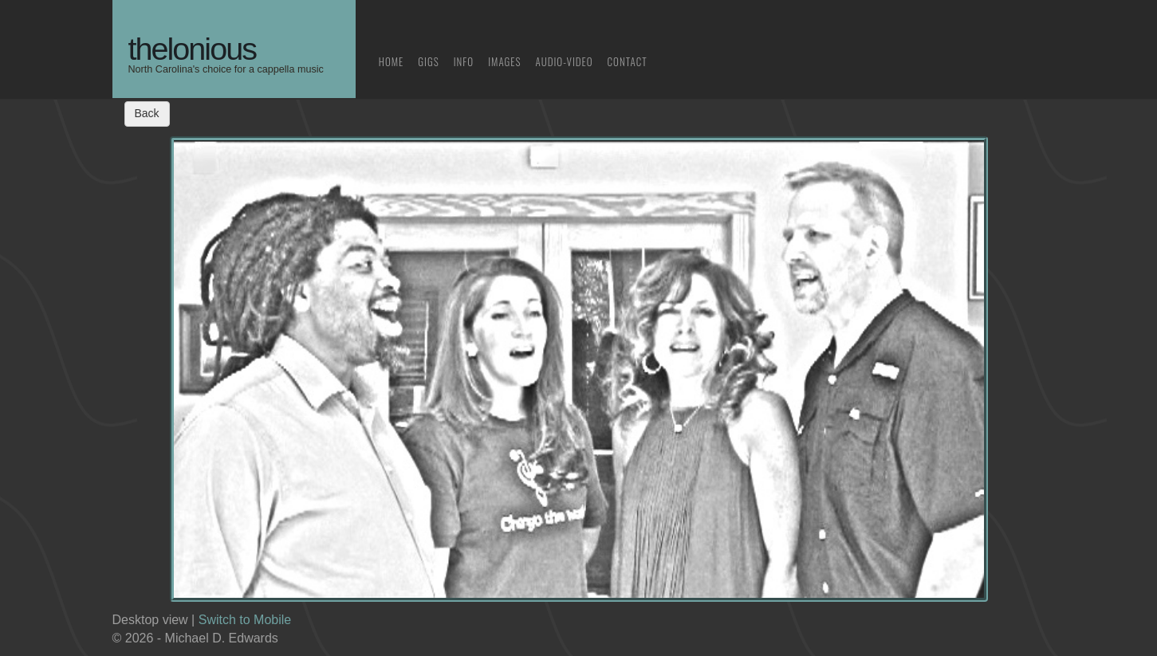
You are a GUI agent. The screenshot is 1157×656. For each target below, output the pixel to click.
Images (504, 61)
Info (464, 61)
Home (391, 61)
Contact (627, 61)
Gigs (428, 61)
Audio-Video (564, 61)
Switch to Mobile (245, 620)
